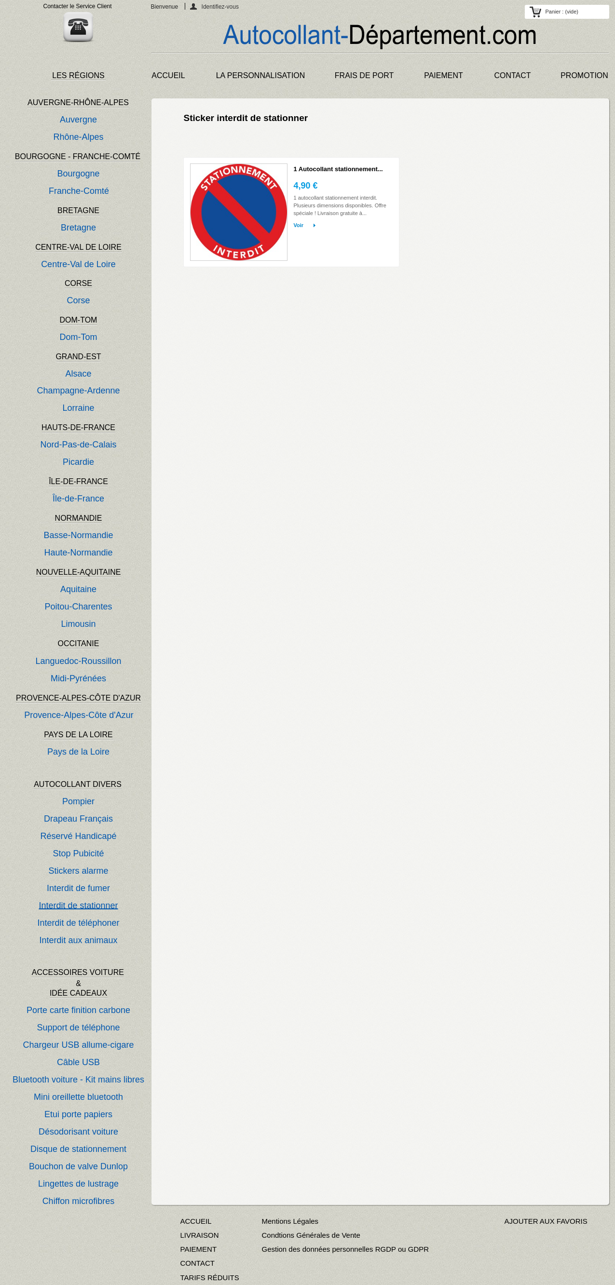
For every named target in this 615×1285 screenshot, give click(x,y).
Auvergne (78, 119)
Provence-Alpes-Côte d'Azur (79, 715)
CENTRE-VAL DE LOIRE (78, 247)
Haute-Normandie (78, 552)
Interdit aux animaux (78, 940)
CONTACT (512, 75)
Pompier (78, 801)
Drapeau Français (78, 819)
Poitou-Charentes (78, 606)
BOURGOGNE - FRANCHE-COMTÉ (77, 156)
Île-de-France (78, 498)
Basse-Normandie (78, 535)
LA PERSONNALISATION (260, 75)
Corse (78, 300)
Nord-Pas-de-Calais (78, 444)
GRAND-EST (78, 356)
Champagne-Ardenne (78, 390)
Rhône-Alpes (78, 137)
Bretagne (78, 227)
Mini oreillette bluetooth (78, 1097)
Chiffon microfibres (78, 1201)
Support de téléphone (78, 1027)
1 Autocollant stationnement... (338, 169)
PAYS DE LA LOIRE (78, 734)
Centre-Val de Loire (78, 264)
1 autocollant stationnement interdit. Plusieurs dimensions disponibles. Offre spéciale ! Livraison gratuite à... (340, 205)
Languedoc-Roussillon (78, 661)
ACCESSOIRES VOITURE (79, 972)
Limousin (78, 624)
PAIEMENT (443, 75)
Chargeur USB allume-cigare (78, 1045)
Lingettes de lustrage (78, 1184)
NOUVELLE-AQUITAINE (78, 572)
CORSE (78, 283)
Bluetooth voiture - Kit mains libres (78, 1079)
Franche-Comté (79, 191)
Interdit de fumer (78, 888)
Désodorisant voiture (78, 1131)
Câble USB (78, 1062)
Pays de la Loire (78, 752)
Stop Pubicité (78, 853)
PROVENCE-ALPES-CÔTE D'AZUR (78, 698)
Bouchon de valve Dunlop (78, 1166)
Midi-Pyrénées (78, 678)
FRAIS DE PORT (364, 75)
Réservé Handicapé (78, 836)
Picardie (78, 462)
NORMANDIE (78, 518)
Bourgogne (78, 173)
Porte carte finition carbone (78, 1010)
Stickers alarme (78, 871)
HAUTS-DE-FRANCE (78, 427)
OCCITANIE (78, 643)
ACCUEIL (168, 75)
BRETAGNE (78, 210)
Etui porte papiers (78, 1114)
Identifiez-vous (220, 6)
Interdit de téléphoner (78, 923)
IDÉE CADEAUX (78, 993)
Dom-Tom (78, 337)
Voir (299, 225)
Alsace (78, 374)
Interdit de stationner (78, 905)
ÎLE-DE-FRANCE (78, 481)
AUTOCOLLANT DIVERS (78, 784)
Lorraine (78, 408)
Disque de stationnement (78, 1149)
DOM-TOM (78, 320)
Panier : (562, 11)
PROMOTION (584, 75)
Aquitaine (78, 589)
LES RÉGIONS (78, 75)
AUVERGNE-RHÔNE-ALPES (78, 102)
